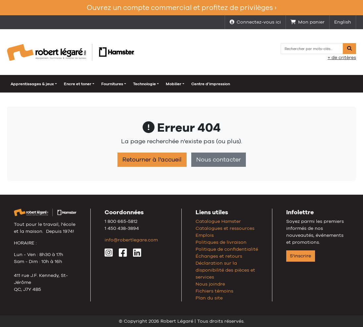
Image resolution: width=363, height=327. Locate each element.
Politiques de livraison (221, 242)
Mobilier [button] (173, 84)
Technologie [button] (144, 84)
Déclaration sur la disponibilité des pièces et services (225, 270)
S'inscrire (300, 255)
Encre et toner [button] (77, 84)
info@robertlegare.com (131, 239)
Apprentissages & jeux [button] (32, 84)
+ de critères (342, 57)
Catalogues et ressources (225, 228)
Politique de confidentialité (227, 249)
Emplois (205, 235)
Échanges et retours (219, 256)
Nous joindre (210, 284)
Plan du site (209, 297)
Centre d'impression (210, 84)
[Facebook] (123, 254)
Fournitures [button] (112, 84)
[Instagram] (109, 254)
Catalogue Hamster (218, 221)
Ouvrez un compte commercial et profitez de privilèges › (181, 7)
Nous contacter (218, 159)
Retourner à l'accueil (152, 159)
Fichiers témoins (214, 291)
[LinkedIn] (137, 254)
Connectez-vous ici (255, 22)
